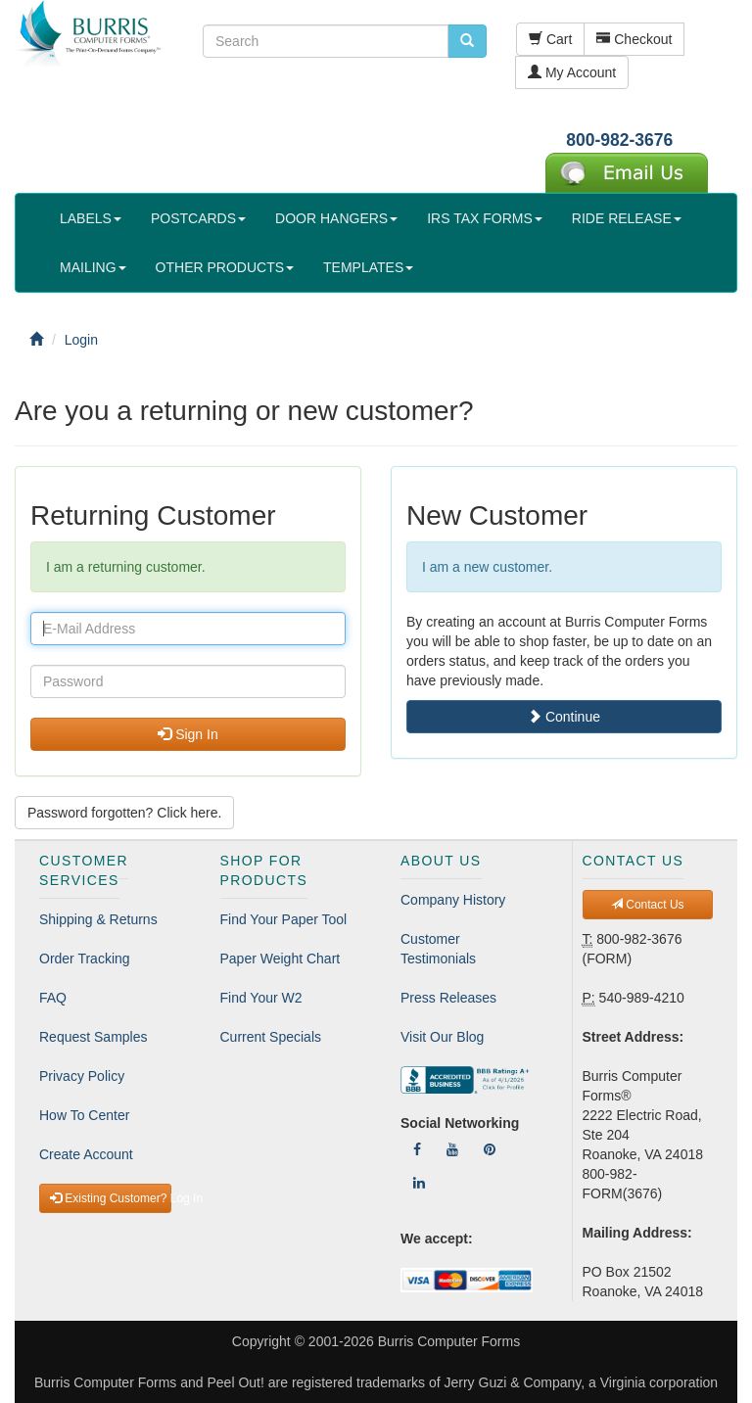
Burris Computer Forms (449, 1341)
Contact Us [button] (647, 905)
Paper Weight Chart (280, 958)
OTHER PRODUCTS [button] (225, 267)
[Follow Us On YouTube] (452, 1149)
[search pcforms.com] (467, 41)
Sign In (187, 734)
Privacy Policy (81, 1076)
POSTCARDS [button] (198, 218)
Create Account (86, 1154)
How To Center (84, 1115)
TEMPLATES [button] (368, 267)
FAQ (53, 997)
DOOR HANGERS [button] (336, 218)
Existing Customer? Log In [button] (110, 1198)
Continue (564, 717)
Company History (452, 900)
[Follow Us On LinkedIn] (419, 1182)
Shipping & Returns (98, 919)
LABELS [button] (90, 218)
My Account (572, 72)
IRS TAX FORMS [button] (484, 218)
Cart (550, 39)
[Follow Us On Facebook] (417, 1149)
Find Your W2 (261, 997)
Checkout (634, 39)
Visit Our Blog (442, 1037)
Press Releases (448, 997)
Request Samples (93, 1037)
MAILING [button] (93, 267)
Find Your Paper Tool (284, 919)
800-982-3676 (619, 140)
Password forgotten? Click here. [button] (124, 812)
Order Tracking (84, 958)
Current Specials (271, 1037)
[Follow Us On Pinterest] (489, 1149)
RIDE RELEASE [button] (627, 218)
